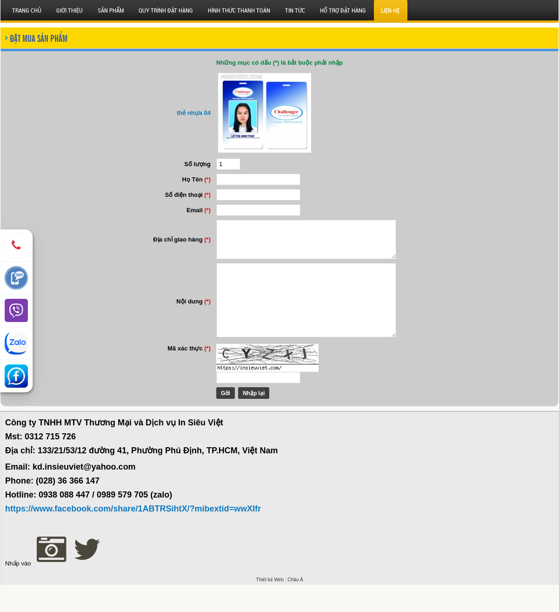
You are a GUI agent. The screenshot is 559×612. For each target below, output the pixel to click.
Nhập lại (245, 420)
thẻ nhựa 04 (185, 112)
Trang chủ (26, 10)
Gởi (217, 420)
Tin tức (295, 10)
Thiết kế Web (270, 607)
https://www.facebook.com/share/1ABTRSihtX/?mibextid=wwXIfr (133, 536)
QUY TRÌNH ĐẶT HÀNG (166, 10)
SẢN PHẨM (111, 10)
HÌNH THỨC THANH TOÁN (239, 10)
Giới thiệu (69, 10)
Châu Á (295, 607)
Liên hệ (390, 10)
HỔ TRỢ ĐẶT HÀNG (343, 10)
